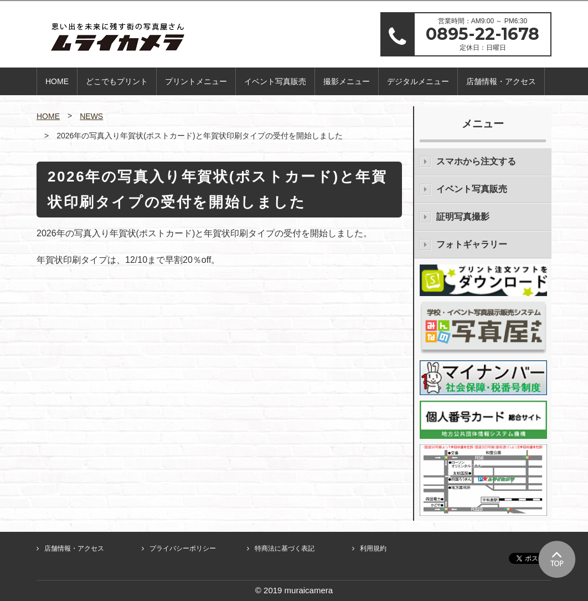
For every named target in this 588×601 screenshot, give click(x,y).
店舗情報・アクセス (501, 81)
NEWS (91, 116)
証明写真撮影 (462, 216)
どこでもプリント (117, 81)
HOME (57, 81)
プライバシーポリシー (182, 548)
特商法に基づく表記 (284, 548)
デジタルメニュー (418, 81)
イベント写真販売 (275, 81)
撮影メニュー (346, 81)
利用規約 (373, 548)
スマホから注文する (476, 161)
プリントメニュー (196, 81)
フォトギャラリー (471, 244)
